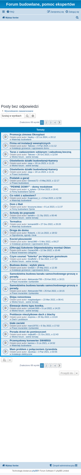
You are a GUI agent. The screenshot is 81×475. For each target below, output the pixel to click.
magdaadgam (34, 299)
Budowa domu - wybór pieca (27, 265)
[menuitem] (10, 11)
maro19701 (33, 326)
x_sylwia (32, 189)
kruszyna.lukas (35, 207)
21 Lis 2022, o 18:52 (47, 233)
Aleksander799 (35, 279)
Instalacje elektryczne (22, 354)
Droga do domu (19, 230)
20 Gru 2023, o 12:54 (47, 154)
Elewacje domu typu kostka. (27, 305)
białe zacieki (17, 323)
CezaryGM (33, 250)
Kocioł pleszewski (21, 239)
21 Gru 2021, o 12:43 (48, 334)
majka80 (32, 334)
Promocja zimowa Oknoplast (27, 134)
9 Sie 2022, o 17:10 (48, 259)
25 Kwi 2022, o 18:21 (54, 279)
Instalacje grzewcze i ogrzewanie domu (30, 148)
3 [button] (50, 122)
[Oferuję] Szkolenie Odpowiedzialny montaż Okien (40, 247)
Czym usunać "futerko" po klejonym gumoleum (38, 256)
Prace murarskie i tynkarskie (25, 281)
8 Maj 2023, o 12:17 (49, 180)
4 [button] (55, 122)
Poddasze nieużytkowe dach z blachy (32, 314)
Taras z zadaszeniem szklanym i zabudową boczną (40, 151)
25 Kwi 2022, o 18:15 (54, 291)
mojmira (31, 317)
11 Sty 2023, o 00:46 (47, 215)
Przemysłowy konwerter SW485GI (30, 340)
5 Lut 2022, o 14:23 (51, 308)
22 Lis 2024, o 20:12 (46, 137)
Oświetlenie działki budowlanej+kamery (34, 160)
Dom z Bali (16, 204)
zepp (30, 163)
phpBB (35, 471)
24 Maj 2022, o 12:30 (47, 268)
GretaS (31, 268)
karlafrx (31, 215)
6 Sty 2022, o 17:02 (50, 326)
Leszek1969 (33, 308)
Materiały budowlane (21, 139)
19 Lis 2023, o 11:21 (44, 172)
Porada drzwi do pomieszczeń (28, 331)
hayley (31, 137)
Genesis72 (33, 180)
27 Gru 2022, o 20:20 (51, 224)
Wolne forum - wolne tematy (25, 157)
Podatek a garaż (19, 178)
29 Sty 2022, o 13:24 (47, 317)
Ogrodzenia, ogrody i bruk (24, 235)
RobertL (31, 233)
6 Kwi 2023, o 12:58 (52, 198)
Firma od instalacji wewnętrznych (30, 143)
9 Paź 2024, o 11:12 (46, 146)
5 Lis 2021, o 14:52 (46, 343)
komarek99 (33, 224)
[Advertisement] (40, 62)
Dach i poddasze (20, 319)
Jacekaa (32, 352)
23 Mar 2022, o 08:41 (53, 299)
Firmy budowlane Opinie (23, 192)
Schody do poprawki (22, 212)
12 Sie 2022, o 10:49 (50, 250)
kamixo (31, 343)
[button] (59, 122)
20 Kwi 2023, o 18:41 (48, 189)
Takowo (31, 146)
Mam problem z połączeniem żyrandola (33, 349)
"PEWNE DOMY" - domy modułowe (31, 186)
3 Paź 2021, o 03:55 (47, 352)
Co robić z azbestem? (23, 195)
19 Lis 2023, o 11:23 (44, 163)
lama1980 (32, 241)
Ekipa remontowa (20, 297)
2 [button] (46, 122)
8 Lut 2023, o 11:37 (53, 207)
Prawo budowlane (20, 174)
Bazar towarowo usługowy (24, 252)
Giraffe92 (32, 259)
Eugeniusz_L (34, 198)
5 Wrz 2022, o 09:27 (49, 241)
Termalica (16, 221)
